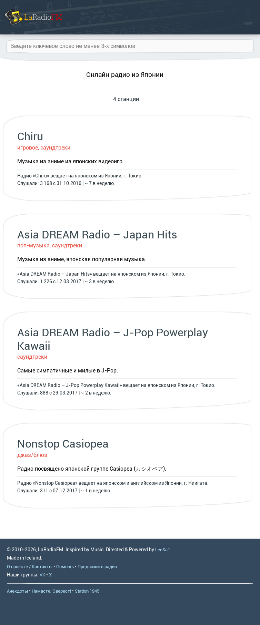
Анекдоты (17, 591)
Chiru (30, 136)
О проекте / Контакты (29, 566)
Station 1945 (87, 591)
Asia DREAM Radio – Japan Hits (97, 234)
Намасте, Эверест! (51, 591)
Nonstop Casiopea (63, 443)
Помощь (65, 566)
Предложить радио (97, 566)
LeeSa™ (162, 549)
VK (42, 574)
